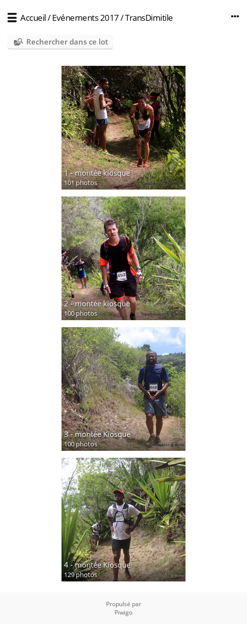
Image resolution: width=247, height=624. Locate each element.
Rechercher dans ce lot (67, 42)
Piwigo (123, 612)
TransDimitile (149, 17)
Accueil (33, 17)
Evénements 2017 (85, 17)
